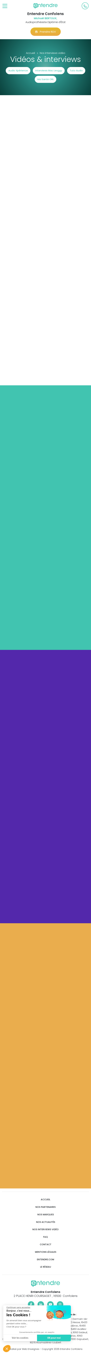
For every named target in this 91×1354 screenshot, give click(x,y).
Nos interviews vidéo (45, 1229)
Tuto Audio (76, 70)
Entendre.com (45, 1259)
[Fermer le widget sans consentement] (18, 1307)
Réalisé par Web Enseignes (24, 1349)
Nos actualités (45, 1222)
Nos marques (45, 1214)
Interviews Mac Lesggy (48, 70)
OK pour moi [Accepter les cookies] (54, 1338)
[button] (7, 1348)
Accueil (45, 1199)
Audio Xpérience (18, 70)
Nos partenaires (45, 1207)
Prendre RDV (45, 32)
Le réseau (45, 1267)
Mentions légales (45, 1252)
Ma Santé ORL (45, 79)
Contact (45, 1244)
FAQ (45, 1237)
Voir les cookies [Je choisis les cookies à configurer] (20, 1338)
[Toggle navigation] (4, 6)
